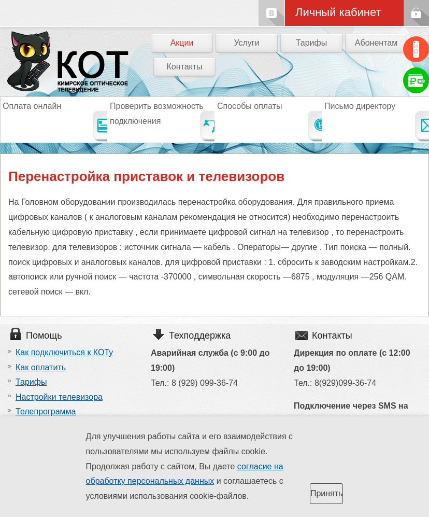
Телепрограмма (46, 411)
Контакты (184, 66)
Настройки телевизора (59, 397)
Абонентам (376, 42)
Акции (182, 42)
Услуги (246, 42)
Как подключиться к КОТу (64, 352)
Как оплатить (41, 367)
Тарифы (311, 42)
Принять (326, 493)
